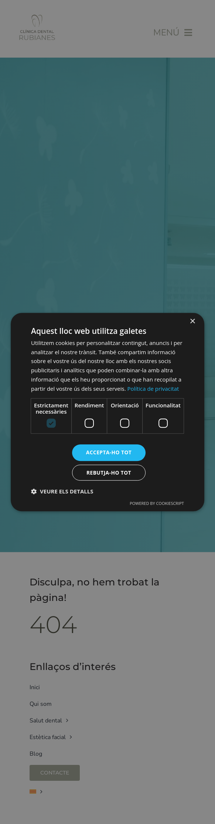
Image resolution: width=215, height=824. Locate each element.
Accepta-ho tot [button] (109, 452)
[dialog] (107, 412)
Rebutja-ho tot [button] (108, 472)
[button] (62, 491)
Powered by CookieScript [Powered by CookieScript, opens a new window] (157, 503)
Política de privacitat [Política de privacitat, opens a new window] (153, 388)
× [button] (192, 321)
